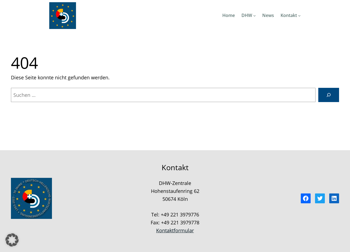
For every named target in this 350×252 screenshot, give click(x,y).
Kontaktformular (175, 230)
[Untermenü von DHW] (254, 15)
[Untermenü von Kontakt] (299, 15)
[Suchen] (328, 95)
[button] (12, 240)
